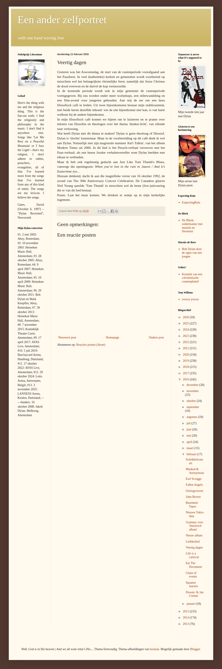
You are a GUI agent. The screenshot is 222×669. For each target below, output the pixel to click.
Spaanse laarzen (192, 584)
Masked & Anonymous (195, 471)
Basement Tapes (192, 504)
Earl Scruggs (194, 478)
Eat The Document (194, 564)
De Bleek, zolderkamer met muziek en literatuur (192, 226)
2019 (186, 360)
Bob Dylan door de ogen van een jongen (192, 252)
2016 (186, 379)
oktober (191, 401)
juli (188, 423)
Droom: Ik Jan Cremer (195, 594)
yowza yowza (190, 299)
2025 (186, 323)
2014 (186, 617)
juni (189, 429)
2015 (186, 611)
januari (191, 603)
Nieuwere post (67, 337)
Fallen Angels (194, 484)
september (192, 407)
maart (190, 448)
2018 (186, 367)
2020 (186, 354)
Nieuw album (194, 535)
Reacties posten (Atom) (90, 344)
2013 (186, 624)
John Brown (193, 496)
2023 (186, 336)
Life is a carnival (192, 555)
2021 (186, 348)
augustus (192, 417)
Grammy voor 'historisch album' (194, 526)
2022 (186, 342)
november (192, 391)
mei (189, 435)
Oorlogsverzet (194, 491)
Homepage (112, 337)
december (192, 385)
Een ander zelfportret (62, 19)
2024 (186, 329)
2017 (186, 373)
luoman (154, 649)
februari (191, 454)
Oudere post (156, 337)
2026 (186, 317)
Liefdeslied (193, 541)
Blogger (195, 649)
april (189, 442)
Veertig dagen (194, 547)
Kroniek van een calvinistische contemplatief (192, 278)
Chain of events (191, 574)
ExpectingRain (191, 202)
